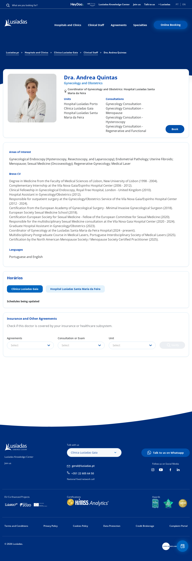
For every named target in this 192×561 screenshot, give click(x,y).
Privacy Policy (51, 525)
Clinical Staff (96, 25)
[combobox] (30, 345)
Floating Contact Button (181, 547)
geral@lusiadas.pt (83, 466)
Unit (111, 338)
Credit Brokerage (145, 525)
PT (177, 4)
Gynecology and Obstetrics (83, 83)
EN (184, 4)
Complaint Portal (179, 525)
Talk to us (149, 4)
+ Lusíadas (164, 4)
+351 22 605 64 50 (82, 473)
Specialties (140, 25)
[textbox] (30, 345)
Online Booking (171, 25)
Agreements (119, 25)
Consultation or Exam (71, 338)
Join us (137, 4)
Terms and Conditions (16, 525)
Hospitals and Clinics (67, 25)
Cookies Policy (80, 525)
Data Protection (111, 525)
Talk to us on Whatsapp (168, 452)
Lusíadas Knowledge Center (114, 4)
